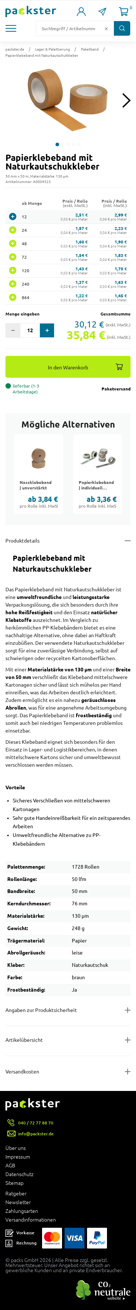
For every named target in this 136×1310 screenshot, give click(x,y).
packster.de (14, 49)
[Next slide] (126, 100)
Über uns (15, 1148)
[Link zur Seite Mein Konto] (81, 11)
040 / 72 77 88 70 (35, 1123)
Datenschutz (19, 1174)
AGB (10, 1165)
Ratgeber (15, 1193)
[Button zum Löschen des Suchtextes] (106, 28)
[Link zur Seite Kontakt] (102, 11)
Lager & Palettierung (52, 49)
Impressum (17, 1157)
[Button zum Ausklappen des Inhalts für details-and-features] (68, 540)
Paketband (90, 49)
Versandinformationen (30, 1220)
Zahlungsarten (21, 1211)
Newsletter (18, 1202)
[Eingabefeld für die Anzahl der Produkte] (30, 330)
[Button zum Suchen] (122, 28)
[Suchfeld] (69, 28)
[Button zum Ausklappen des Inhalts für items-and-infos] (68, 1040)
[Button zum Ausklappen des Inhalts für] (68, 1071)
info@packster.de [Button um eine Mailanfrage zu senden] (36, 1133)
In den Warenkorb (68, 367)
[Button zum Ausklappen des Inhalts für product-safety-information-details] (68, 1010)
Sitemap (14, 1183)
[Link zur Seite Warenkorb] (124, 11)
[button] (11, 28)
